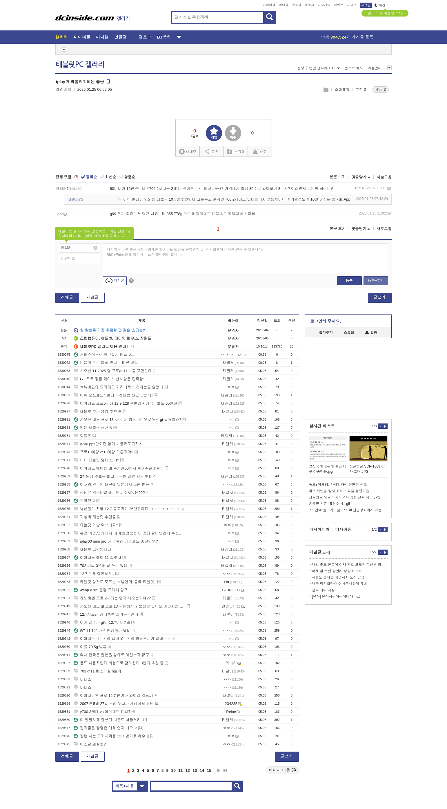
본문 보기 (337, 177)
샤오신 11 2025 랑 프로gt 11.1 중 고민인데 (113, 371)
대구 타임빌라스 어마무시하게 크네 (339, 584)
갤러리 (61, 37)
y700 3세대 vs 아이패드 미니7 (102, 712)
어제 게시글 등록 (347, 37)
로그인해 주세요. (325, 321)
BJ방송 (164, 37)
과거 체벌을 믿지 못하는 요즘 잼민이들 (339, 491)
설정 (300, 68)
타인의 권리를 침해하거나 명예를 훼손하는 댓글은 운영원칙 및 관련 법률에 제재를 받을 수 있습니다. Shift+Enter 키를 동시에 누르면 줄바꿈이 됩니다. (185, 252)
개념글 (92, 297)
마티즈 (82, 679)
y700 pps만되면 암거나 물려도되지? (107, 444)
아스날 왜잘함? (90, 744)
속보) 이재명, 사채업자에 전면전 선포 (338, 485)
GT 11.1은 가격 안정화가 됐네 (102, 630)
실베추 (188, 151)
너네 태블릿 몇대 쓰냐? (96, 460)
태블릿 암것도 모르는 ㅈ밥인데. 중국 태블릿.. (115, 582)
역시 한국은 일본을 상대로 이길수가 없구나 (113, 655)
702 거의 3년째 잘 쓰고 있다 (101, 565)
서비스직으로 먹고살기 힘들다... (104, 354)
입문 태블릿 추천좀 (93, 428)
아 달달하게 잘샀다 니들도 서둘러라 (107, 720)
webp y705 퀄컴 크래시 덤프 (101, 590)
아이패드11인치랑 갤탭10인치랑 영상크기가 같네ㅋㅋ (122, 639)
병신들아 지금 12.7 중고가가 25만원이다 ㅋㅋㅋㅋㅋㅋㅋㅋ (127, 509)
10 (173, 770)
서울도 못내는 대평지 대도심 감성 (338, 577)
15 (209, 770)
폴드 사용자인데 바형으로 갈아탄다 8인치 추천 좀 (119, 663)
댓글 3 (380, 89)
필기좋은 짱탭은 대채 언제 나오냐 (105, 728)
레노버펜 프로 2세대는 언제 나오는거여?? (112, 598)
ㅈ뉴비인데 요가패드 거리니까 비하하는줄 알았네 (118, 387)
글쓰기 (379, 297)
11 (180, 770)
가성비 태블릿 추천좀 (95, 517)
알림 (371, 333)
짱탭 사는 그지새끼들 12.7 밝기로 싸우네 (111, 736)
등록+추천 (376, 281)
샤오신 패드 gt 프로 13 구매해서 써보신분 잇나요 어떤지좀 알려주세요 (130, 606)
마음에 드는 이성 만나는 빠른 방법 (106, 363)
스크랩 (325, 89)
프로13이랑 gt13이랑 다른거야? (103, 452)
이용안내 (374, 68)
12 (188, 770)
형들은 (82, 436)
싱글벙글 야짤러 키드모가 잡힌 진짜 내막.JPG (344, 497)
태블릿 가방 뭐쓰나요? (96, 525)
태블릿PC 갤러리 (80, 64)
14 (202, 770)
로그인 (365, 5)
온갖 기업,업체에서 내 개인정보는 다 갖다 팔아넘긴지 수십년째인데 (130, 533)
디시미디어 (319, 529)
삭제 (389, 188)
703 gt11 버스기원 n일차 (97, 671)
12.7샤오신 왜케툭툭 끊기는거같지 (106, 614)
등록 (349, 281)
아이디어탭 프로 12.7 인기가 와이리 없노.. (112, 695)
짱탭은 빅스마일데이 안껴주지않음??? (109, 492)
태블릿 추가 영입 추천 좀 (98, 411)
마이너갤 (269, 5)
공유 (211, 151)
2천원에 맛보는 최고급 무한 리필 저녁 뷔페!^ (114, 476)
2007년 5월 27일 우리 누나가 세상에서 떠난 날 (116, 703)
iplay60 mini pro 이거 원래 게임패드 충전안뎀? (116, 541)
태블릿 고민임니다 (92, 549)
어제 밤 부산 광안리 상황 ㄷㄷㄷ (337, 571)
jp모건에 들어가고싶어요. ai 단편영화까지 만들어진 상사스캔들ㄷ (348, 510)
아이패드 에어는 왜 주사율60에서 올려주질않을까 (119, 468)
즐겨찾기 (326, 333)
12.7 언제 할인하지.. (94, 574)
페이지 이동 (282, 770)
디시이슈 (343, 529)
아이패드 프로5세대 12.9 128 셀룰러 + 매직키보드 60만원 (125, 403)
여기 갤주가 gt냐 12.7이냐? (100, 622)
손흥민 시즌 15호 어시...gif (329, 504)
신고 (260, 151)
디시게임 (324, 5)
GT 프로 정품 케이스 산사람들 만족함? (109, 379)
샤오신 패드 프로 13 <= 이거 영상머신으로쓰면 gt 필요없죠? (127, 419)
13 (194, 770)
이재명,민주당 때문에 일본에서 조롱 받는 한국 (116, 484)
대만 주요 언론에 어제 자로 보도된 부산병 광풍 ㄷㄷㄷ (350, 565)
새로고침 (384, 177)
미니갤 (283, 5)
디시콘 (351, 5)
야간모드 (383, 5)
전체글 (67, 297)
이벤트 (338, 5)
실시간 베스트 (322, 426)
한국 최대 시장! (324, 590)
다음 (218, 770)
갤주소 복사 (353, 68)
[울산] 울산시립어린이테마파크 (336, 597)
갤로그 (309, 5)
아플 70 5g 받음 (90, 647)
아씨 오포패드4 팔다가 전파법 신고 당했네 (112, 395)
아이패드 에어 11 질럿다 (97, 557)
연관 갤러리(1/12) (324, 68)
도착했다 (84, 501)
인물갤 (296, 5)
